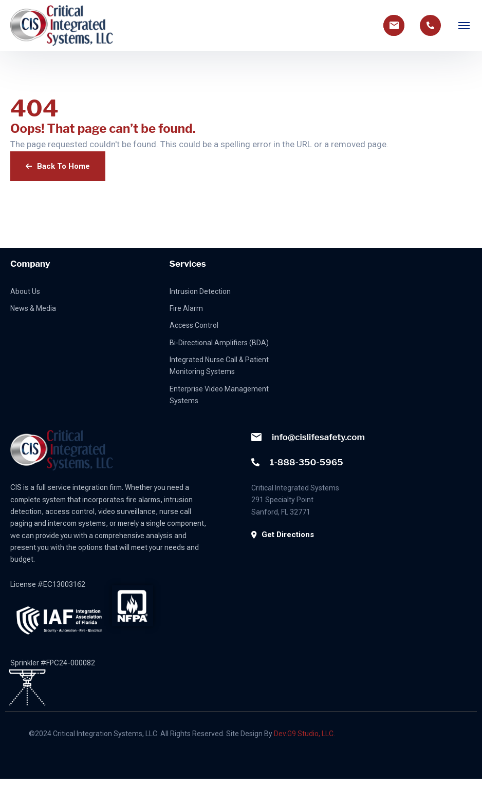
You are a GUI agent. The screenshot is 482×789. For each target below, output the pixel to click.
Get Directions (282, 534)
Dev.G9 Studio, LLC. (304, 733)
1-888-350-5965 (297, 462)
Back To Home (58, 166)
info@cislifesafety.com (308, 437)
